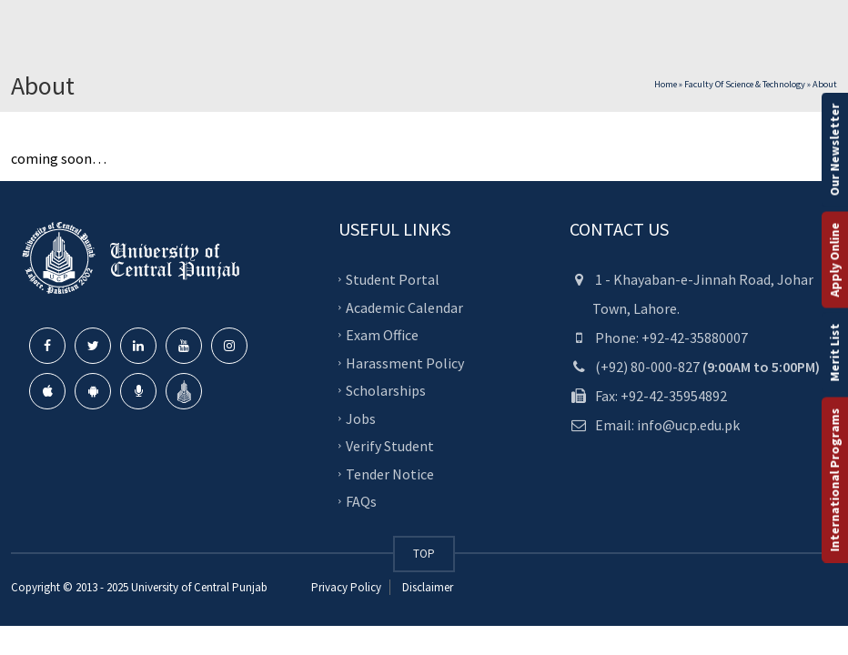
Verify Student (390, 446)
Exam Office (382, 335)
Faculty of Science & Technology (744, 84)
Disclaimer (426, 587)
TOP (424, 553)
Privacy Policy (346, 587)
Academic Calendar (404, 306)
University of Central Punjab (199, 587)
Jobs (361, 417)
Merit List (834, 353)
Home (665, 84)
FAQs (361, 501)
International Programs (834, 480)
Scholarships (386, 390)
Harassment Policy (405, 362)
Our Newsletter (834, 150)
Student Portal (392, 279)
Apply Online (834, 260)
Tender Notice (390, 473)
